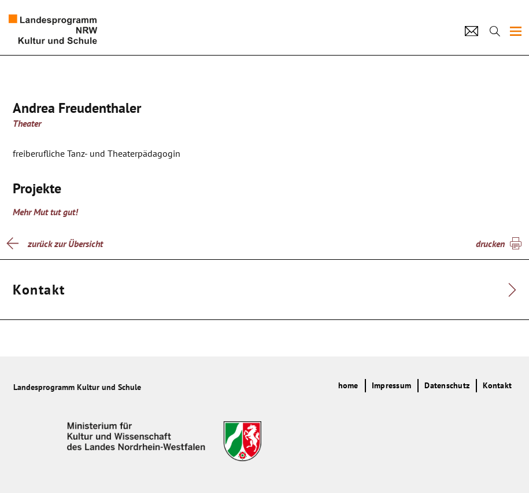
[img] (515, 31)
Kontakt (497, 385)
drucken (490, 243)
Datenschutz (446, 385)
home (348, 385)
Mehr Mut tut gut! (45, 212)
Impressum (391, 385)
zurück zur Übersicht (65, 243)
